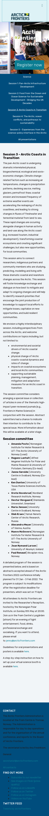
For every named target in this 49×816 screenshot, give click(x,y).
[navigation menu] (42, 5)
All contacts (9, 767)
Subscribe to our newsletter (26, 777)
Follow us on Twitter (22, 791)
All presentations (27, 139)
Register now (29, 64)
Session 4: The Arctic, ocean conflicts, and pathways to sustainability (27, 119)
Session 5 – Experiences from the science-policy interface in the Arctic (27, 131)
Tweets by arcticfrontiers (17, 808)
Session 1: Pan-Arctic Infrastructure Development (27, 85)
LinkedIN (30, 788)
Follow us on (18, 788)
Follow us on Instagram (23, 795)
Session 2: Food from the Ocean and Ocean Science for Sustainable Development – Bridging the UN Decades (27, 98)
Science (27, 76)
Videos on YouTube (21, 798)
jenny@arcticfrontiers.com (20, 640)
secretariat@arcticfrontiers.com (20, 760)
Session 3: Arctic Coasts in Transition (27, 109)
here (26, 651)
